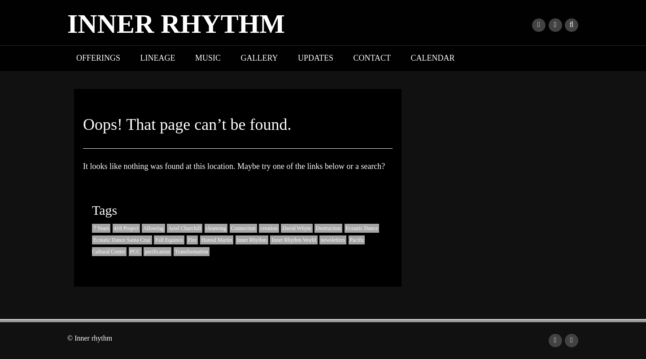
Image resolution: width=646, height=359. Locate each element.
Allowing (153, 228)
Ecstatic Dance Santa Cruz (122, 240)
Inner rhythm (176, 24)
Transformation (191, 251)
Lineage (157, 57)
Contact (372, 57)
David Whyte (296, 228)
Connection (243, 228)
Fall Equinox (169, 240)
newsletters (333, 240)
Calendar (433, 57)
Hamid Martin (216, 240)
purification (157, 251)
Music (208, 57)
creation (269, 228)
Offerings (98, 57)
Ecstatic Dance (362, 228)
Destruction (328, 228)
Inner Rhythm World (293, 240)
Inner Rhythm (252, 240)
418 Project (126, 228)
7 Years (101, 228)
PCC (135, 251)
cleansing (216, 228)
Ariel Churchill (184, 228)
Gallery (259, 57)
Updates (315, 57)
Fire (192, 240)
